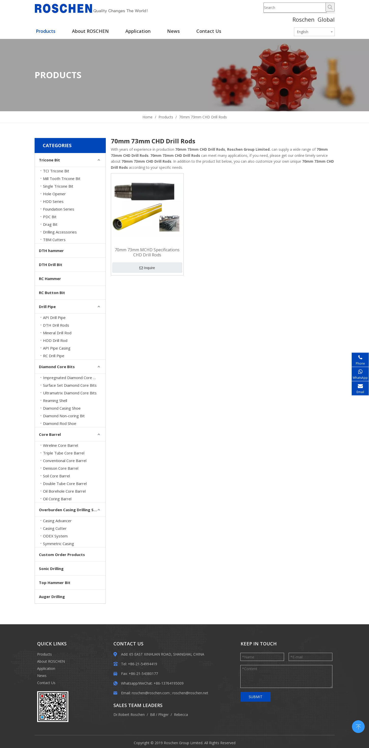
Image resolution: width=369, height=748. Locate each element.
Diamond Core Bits (57, 366)
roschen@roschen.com (151, 692)
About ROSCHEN (51, 661)
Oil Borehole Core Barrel (64, 491)
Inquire (147, 268)
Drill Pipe (47, 306)
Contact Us (46, 682)
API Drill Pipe (54, 317)
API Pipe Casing (56, 348)
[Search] (295, 8)
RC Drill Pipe (53, 355)
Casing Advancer (57, 520)
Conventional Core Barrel (64, 460)
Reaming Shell (55, 400)
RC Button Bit (52, 292)
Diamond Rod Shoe (59, 423)
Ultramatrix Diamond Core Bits (70, 392)
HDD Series (53, 201)
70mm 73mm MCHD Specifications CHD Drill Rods (147, 252)
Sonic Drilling (51, 568)
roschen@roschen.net (190, 692)
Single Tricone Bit (58, 186)
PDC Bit (49, 216)
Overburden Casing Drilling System (72, 509)
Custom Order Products (62, 554)
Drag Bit (50, 224)
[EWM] (52, 706)
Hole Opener (54, 193)
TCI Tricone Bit (56, 170)
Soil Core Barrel (56, 475)
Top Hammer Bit (54, 582)
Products (44, 654)
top (358, 726)
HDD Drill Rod (55, 340)
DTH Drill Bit (50, 264)
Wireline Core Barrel (60, 445)
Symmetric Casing (58, 543)
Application (46, 668)
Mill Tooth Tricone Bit (61, 178)
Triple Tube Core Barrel (63, 452)
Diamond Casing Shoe (62, 408)
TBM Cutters (54, 239)
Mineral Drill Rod (57, 332)
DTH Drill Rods (56, 325)
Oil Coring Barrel (57, 498)
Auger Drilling (52, 596)
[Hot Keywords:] (330, 7)
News (42, 675)
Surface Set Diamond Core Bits (70, 385)
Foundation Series (58, 209)
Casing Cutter (55, 528)
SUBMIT (255, 696)
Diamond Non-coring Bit (64, 415)
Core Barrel (50, 434)
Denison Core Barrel (60, 468)
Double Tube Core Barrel (65, 483)
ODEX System (55, 535)
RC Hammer (50, 278)
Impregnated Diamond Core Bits (71, 377)
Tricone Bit (49, 159)
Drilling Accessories (60, 231)
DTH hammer (51, 250)
